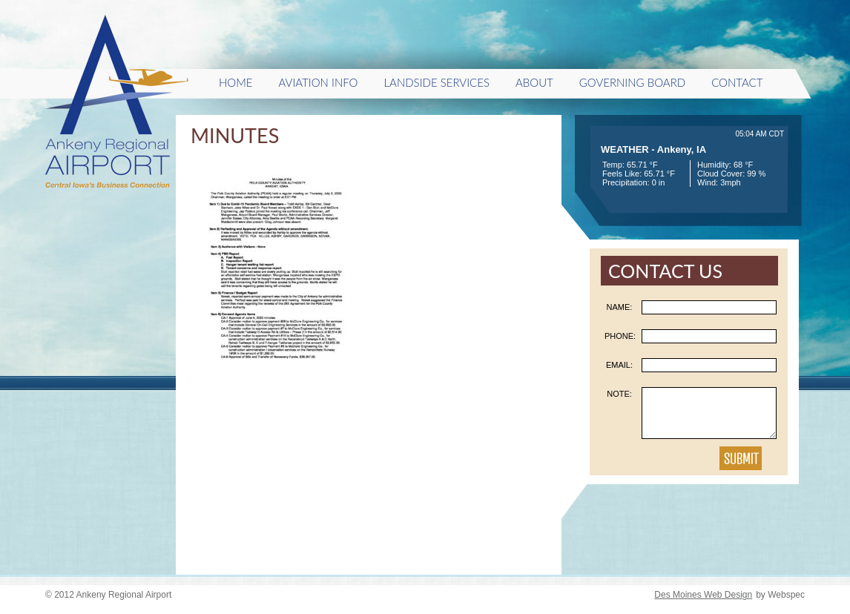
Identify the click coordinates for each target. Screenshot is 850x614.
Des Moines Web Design (703, 595)
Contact (736, 82)
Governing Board (632, 82)
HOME (236, 82)
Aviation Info (318, 82)
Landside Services (436, 82)
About (534, 82)
